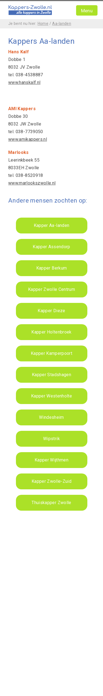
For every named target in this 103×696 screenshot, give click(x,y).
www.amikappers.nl (27, 139)
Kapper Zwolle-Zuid (51, 481)
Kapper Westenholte (51, 396)
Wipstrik (51, 438)
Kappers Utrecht (24, 648)
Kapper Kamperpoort (51, 353)
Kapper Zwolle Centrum (51, 289)
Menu (87, 10)
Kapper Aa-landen (51, 225)
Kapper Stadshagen (51, 374)
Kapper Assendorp (51, 246)
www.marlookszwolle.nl (31, 183)
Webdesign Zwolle (32, 675)
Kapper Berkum (51, 268)
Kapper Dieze (51, 310)
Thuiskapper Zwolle (51, 502)
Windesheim (51, 417)
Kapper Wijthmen (51, 460)
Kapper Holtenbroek (51, 332)
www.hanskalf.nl (24, 82)
